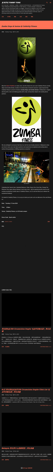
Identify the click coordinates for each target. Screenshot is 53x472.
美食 (15, 16)
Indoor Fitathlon (10, 85)
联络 (32, 16)
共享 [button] (49, 221)
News (10, 221)
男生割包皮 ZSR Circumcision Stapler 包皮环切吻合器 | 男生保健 (26, 330)
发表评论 (7, 459)
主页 (3, 16)
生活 (21, 16)
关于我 (8, 16)
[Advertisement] (26, 275)
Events (7, 221)
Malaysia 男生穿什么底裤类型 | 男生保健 (18, 448)
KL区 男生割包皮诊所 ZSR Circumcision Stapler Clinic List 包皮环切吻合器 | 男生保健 (26, 390)
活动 (26, 16)
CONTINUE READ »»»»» (45, 346)
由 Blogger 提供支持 (26, 468)
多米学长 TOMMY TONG (11, 2)
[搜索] (47, 2)
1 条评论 (7, 405)
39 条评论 (7, 346)
